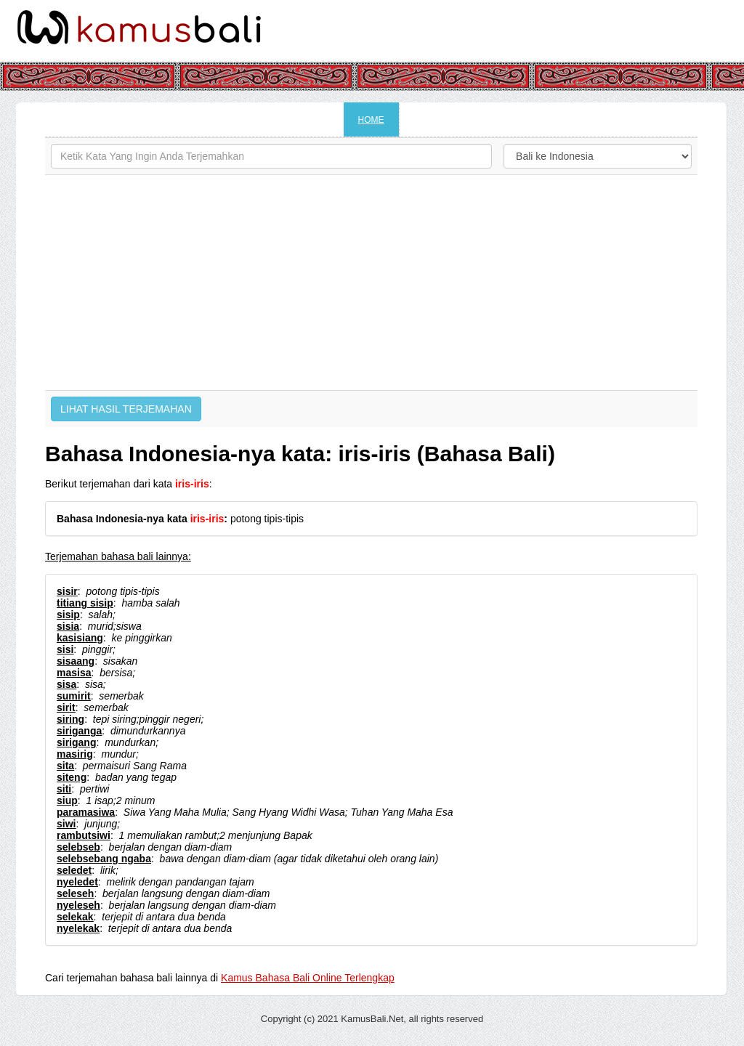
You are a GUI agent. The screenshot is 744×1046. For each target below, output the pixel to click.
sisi (65, 649)
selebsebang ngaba (104, 858)
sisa (66, 684)
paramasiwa (86, 812)
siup (67, 800)
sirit (66, 707)
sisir (67, 591)
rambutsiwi (83, 835)
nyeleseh (78, 905)
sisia (68, 626)
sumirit (74, 696)
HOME (371, 120)
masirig (75, 754)
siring (70, 719)
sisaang (75, 661)
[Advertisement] (371, 282)
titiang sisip (85, 603)
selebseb (78, 847)
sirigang (76, 742)
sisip (68, 614)
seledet (74, 870)
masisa (74, 672)
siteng (71, 777)
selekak (75, 917)
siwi (66, 824)
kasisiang (80, 638)
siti (64, 789)
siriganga (79, 731)
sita (65, 765)
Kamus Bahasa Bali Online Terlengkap (308, 978)
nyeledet (77, 882)
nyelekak (78, 928)
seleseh (75, 893)
